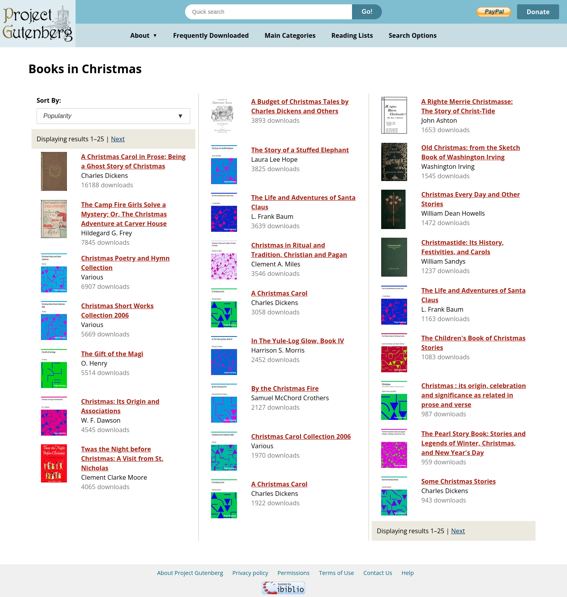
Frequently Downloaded (211, 35)
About (144, 35)
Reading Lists (352, 35)
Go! (366, 11)
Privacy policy (250, 573)
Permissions (294, 573)
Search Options (413, 35)
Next (118, 139)
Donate (538, 11)
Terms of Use (336, 573)
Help (408, 573)
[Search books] (268, 11)
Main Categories (290, 35)
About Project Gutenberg (190, 573)
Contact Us (377, 573)
